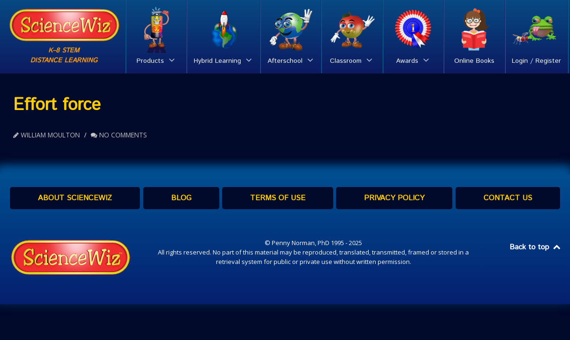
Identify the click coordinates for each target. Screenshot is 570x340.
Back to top (535, 247)
